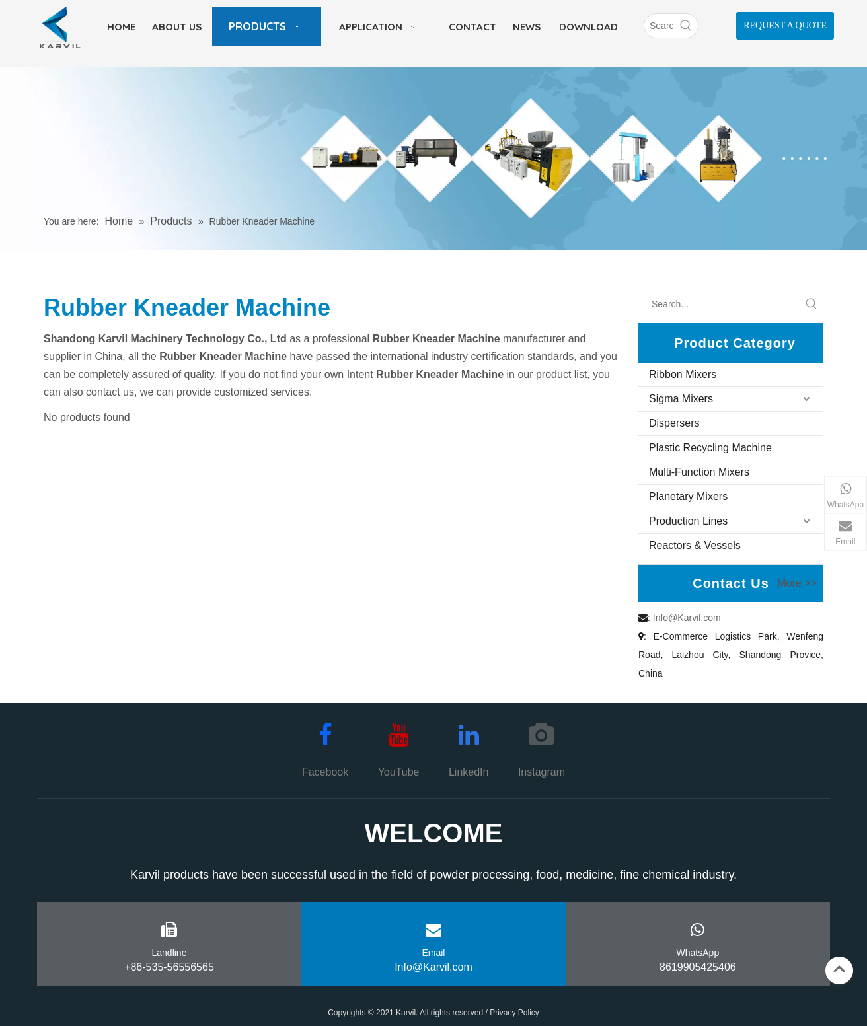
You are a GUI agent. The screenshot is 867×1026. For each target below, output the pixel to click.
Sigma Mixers (681, 398)
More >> (797, 583)
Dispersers (674, 423)
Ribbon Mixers (682, 374)
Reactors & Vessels (695, 545)
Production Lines (688, 521)
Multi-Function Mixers (699, 472)
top (839, 969)
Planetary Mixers (688, 496)
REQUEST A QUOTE (785, 25)
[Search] (659, 26)
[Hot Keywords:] (686, 26)
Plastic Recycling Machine (710, 447)
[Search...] (726, 304)
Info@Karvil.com (687, 617)
